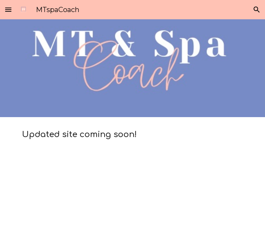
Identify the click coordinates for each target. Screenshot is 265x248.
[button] (8, 9)
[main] (132, 134)
